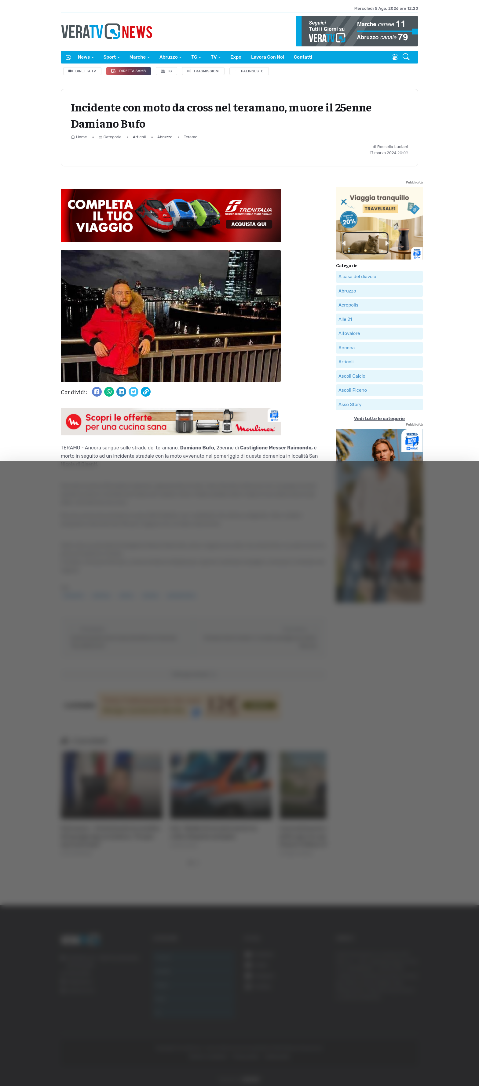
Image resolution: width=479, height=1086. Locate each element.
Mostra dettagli (108, 1064)
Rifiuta (411, 1052)
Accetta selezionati (410, 1032)
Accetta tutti (411, 1012)
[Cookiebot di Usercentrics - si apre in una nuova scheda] (52, 1064)
